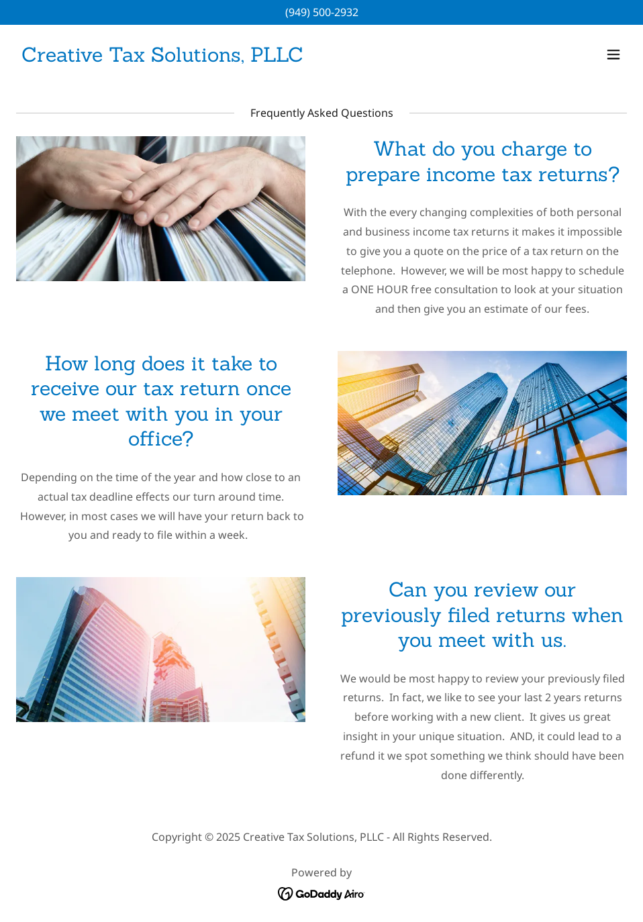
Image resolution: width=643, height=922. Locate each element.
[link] (162, 57)
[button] (613, 54)
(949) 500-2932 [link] (321, 12)
